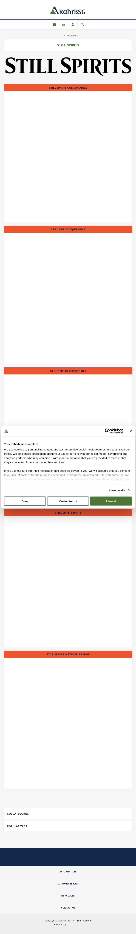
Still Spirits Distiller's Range (68, 654)
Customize (68, 500)
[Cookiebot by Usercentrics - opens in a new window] (107, 431)
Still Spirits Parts (68, 512)
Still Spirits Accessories (68, 371)
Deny (25, 500)
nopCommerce (74, 924)
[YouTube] (76, 859)
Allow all (111, 500)
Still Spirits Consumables (68, 87)
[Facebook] (68, 859)
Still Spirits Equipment (68, 229)
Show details (117, 490)
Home (60, 35)
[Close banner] (130, 431)
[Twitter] (59, 859)
